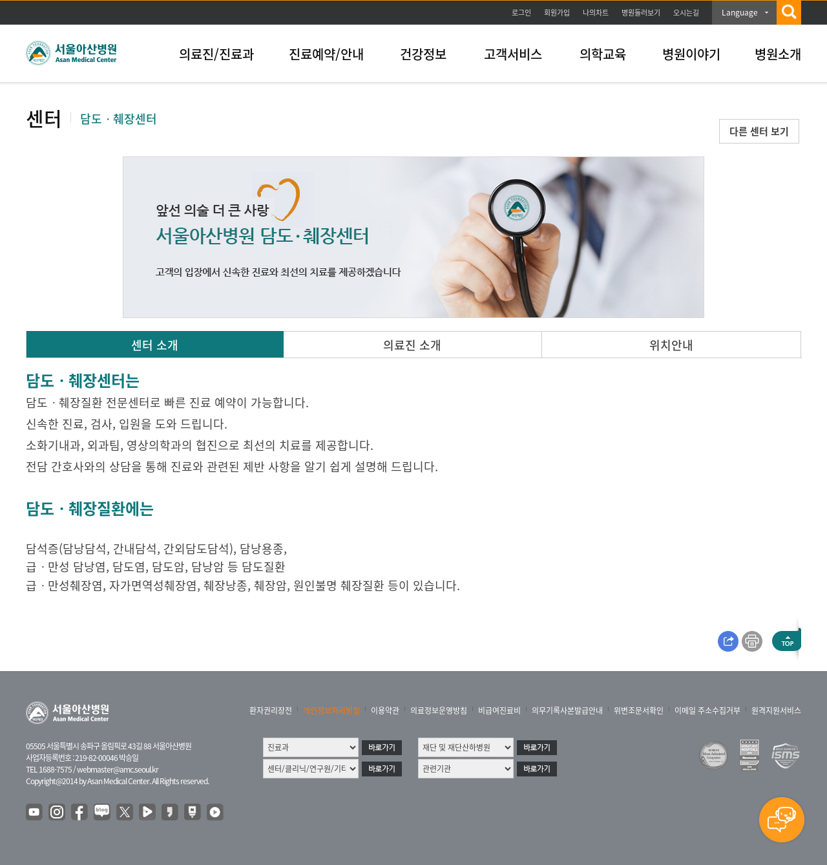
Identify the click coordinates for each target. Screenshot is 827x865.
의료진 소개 (412, 345)
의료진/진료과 (216, 54)
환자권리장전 (270, 710)
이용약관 (385, 710)
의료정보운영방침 (438, 710)
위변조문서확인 (639, 710)
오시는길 (686, 12)
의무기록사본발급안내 (567, 710)
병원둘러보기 (641, 12)
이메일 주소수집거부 (707, 710)
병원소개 (778, 54)
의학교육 (603, 54)
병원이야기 (691, 54)
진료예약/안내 (326, 54)
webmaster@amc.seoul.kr (117, 769)
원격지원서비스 (776, 710)
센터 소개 (154, 345)
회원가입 (557, 12)
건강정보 (423, 54)
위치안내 (671, 345)
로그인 (521, 12)
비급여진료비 (499, 710)
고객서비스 (513, 54)
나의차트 (596, 12)
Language (740, 12)
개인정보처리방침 (331, 710)
